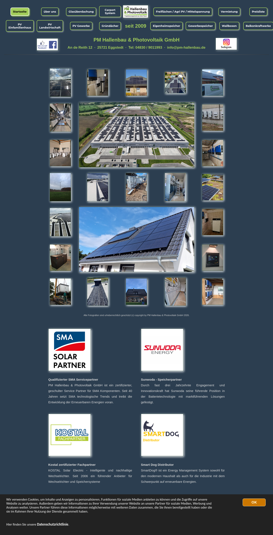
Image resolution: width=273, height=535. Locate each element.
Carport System (110, 11)
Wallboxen (229, 25)
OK (254, 502)
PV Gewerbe (81, 25)
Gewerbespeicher (200, 25)
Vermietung (229, 11)
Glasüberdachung (81, 11)
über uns (50, 11)
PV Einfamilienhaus (19, 26)
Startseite (20, 11)
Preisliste (258, 11)
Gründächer (110, 25)
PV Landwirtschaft (50, 26)
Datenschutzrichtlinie (53, 524)
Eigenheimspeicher (166, 25)
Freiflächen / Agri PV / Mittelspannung (183, 11)
